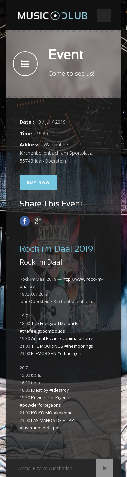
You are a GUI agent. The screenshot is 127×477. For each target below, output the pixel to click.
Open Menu (104, 15)
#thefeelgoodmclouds (42, 331)
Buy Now (38, 182)
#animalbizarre (77, 338)
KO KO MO (41, 413)
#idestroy (59, 390)
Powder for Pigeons (51, 397)
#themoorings (78, 346)
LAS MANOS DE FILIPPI (53, 420)
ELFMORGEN (43, 353)
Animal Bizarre (46, 338)
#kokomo (63, 413)
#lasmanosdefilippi (39, 428)
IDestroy (39, 390)
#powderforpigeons (40, 405)
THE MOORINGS (47, 346)
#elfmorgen (69, 353)
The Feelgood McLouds (54, 323)
